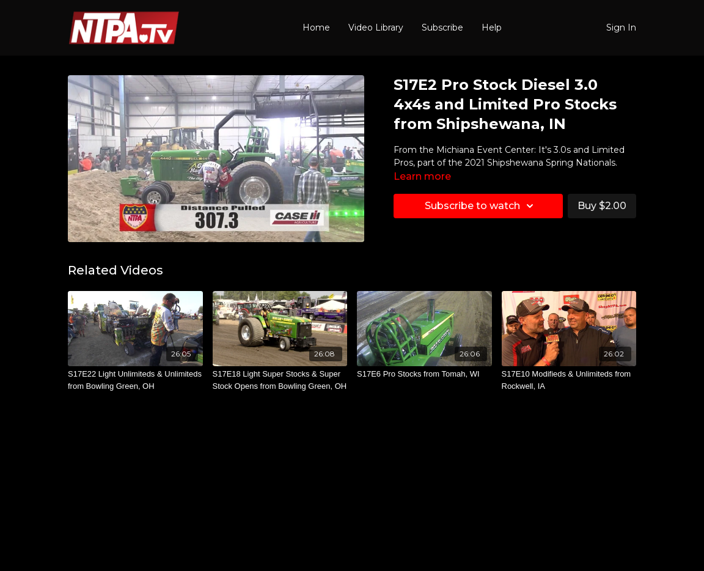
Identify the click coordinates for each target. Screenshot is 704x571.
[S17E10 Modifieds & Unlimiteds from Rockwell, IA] (569, 380)
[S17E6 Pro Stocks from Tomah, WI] (424, 374)
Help (492, 27)
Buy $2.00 (602, 206)
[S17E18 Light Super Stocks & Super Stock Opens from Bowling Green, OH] (280, 380)
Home (316, 27)
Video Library (375, 27)
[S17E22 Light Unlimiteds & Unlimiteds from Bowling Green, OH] (135, 380)
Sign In (621, 27)
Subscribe (442, 27)
